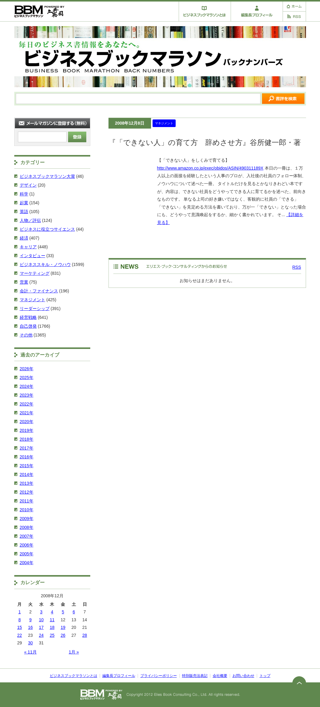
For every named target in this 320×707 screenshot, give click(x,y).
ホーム (294, 6)
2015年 (26, 465)
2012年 (26, 492)
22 (19, 635)
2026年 (26, 368)
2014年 (26, 474)
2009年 (26, 518)
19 (62, 627)
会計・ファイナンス (39, 290)
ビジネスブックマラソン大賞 (47, 176)
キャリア (28, 246)
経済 (24, 238)
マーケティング (35, 273)
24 (41, 635)
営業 (24, 282)
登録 (77, 137)
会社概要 (220, 676)
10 (41, 619)
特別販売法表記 (195, 676)
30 (30, 642)
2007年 (26, 536)
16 (30, 627)
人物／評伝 (30, 220)
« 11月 (30, 652)
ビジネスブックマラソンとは (205, 11)
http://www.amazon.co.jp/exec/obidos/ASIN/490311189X (210, 168)
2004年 (26, 562)
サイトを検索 (283, 98)
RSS (294, 16)
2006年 (26, 545)
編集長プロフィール (257, 11)
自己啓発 (28, 326)
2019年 (26, 430)
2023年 (26, 395)
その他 (26, 335)
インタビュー (32, 255)
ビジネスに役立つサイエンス (47, 229)
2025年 (26, 377)
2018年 (26, 439)
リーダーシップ (35, 308)
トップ (265, 676)
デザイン (28, 185)
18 (52, 627)
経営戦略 (28, 317)
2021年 (26, 412)
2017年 (26, 448)
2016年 (26, 456)
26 (62, 635)
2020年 (26, 421)
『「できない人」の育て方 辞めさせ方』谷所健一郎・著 (204, 142)
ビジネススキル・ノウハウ (45, 264)
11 (52, 619)
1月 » (74, 652)
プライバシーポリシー (158, 676)
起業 (24, 202)
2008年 (26, 527)
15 (19, 627)
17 (41, 627)
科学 (24, 193)
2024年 (26, 386)
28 (84, 635)
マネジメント (164, 123)
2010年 (26, 509)
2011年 (26, 500)
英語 (24, 211)
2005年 (26, 553)
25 (52, 635)
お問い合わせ (243, 676)
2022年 (26, 404)
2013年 (26, 483)
